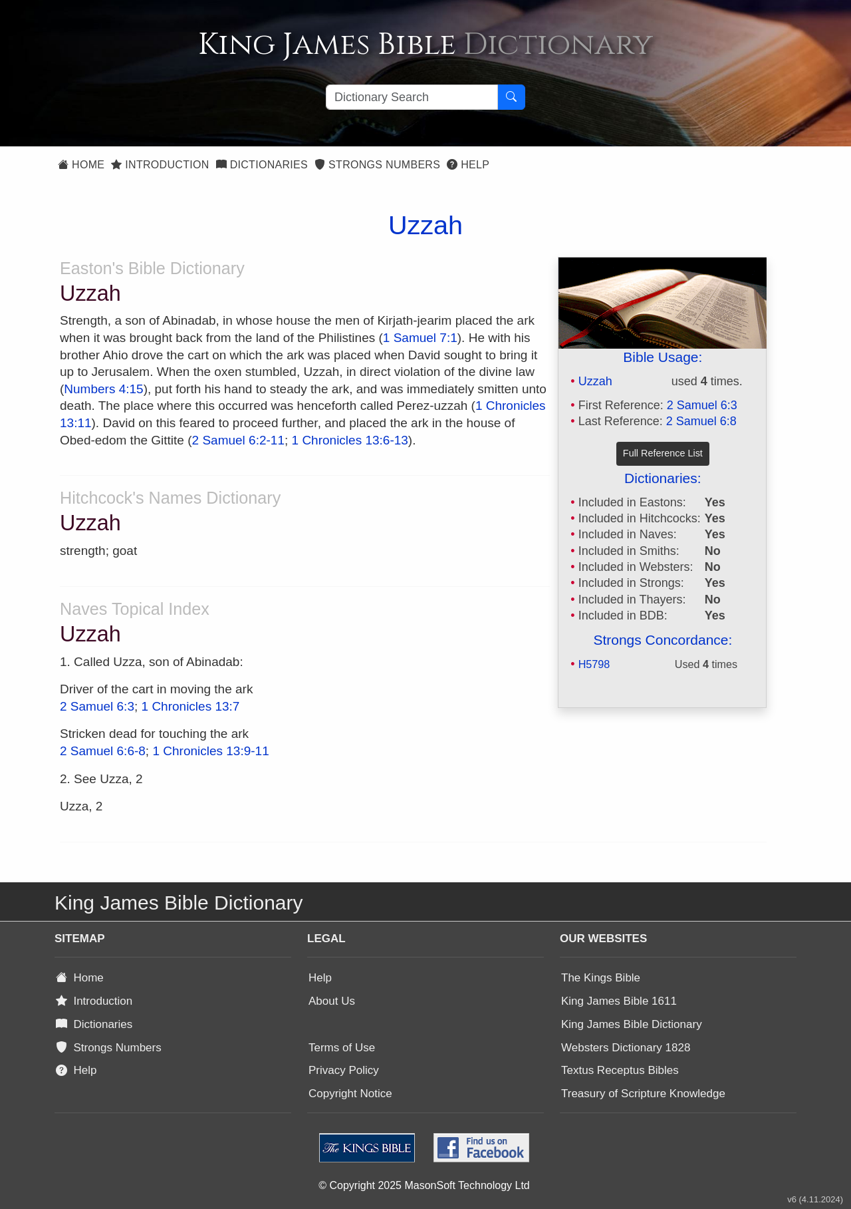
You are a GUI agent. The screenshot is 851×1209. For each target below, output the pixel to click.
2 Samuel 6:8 (701, 421)
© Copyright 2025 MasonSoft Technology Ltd (423, 1185)
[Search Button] (511, 97)
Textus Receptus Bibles (620, 1070)
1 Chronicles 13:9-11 (210, 751)
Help (468, 164)
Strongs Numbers (377, 164)
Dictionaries (262, 164)
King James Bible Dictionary (631, 1024)
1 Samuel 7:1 (420, 338)
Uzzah (595, 381)
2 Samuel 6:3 (702, 405)
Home (81, 164)
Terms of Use (341, 1047)
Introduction (160, 164)
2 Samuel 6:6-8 (103, 751)
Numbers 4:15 (103, 389)
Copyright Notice (350, 1093)
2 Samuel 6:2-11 (238, 440)
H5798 (594, 664)
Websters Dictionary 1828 (625, 1047)
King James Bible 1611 (619, 1001)
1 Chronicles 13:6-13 (350, 440)
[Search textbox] (412, 97)
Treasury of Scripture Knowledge (643, 1093)
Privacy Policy (343, 1070)
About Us (331, 1001)
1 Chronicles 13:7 (191, 706)
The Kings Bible (600, 977)
